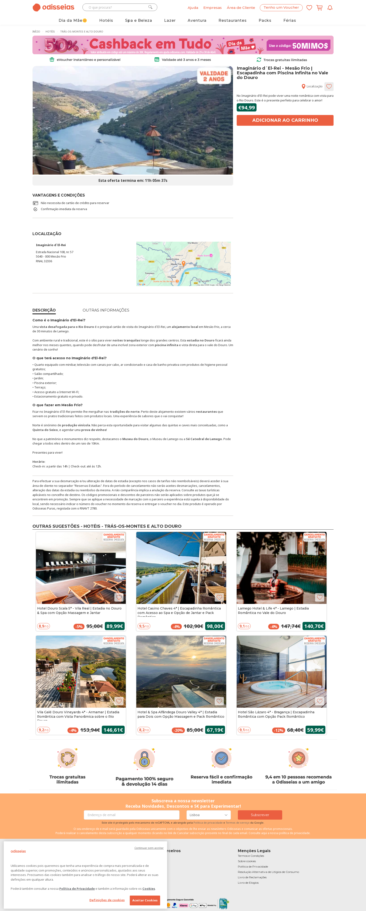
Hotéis (106, 20)
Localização (312, 86)
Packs (265, 20)
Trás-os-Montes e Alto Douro (81, 31)
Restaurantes (232, 20)
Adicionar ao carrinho (285, 120)
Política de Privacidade (77, 888)
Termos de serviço (238, 822)
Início (36, 31)
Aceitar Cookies (145, 900)
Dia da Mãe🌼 (73, 20)
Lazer (170, 20)
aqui (264, 833)
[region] (85, 875)
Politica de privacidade (208, 822)
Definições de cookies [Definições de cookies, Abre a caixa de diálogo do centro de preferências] (107, 900)
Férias (289, 20)
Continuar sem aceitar (149, 848)
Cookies (148, 888)
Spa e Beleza (138, 20)
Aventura (197, 20)
